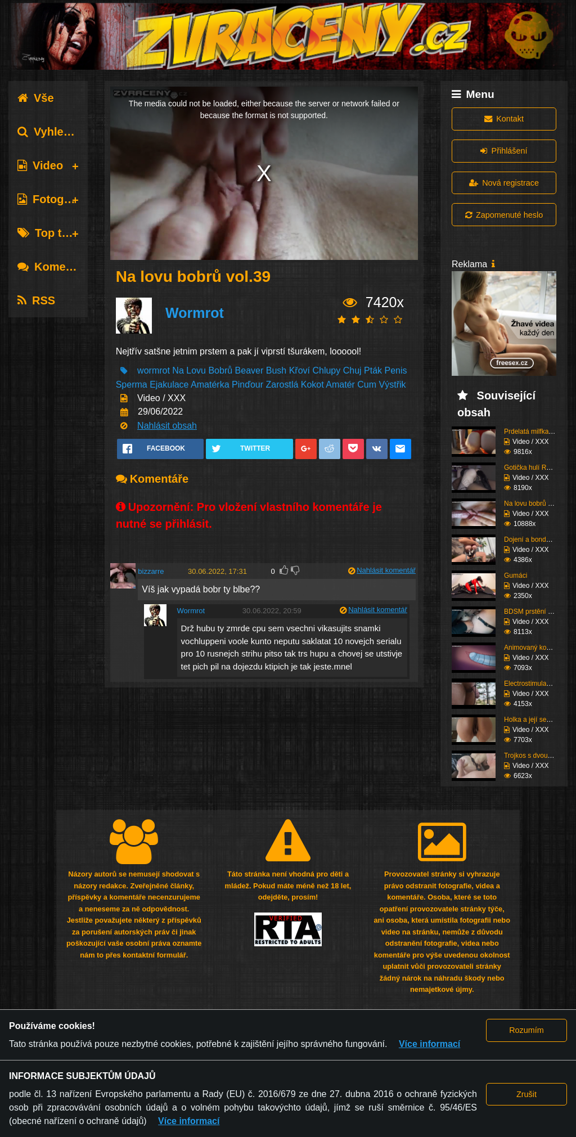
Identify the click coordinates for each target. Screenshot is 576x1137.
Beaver (249, 370)
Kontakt (504, 118)
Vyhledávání (58, 131)
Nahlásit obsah (167, 425)
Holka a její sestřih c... (537, 719)
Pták (373, 370)
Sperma (131, 384)
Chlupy (326, 370)
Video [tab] (40, 165)
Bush (276, 370)
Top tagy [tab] (49, 233)
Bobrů (220, 370)
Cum (366, 384)
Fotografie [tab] (52, 199)
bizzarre (151, 571)
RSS (36, 300)
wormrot (153, 370)
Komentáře (55, 266)
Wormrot (194, 313)
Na (177, 370)
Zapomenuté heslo (504, 214)
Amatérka (210, 384)
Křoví (299, 370)
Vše (35, 98)
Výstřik (392, 384)
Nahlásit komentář (386, 570)
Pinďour (247, 384)
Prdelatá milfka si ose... (539, 431)
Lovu (196, 370)
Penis (396, 370)
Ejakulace (169, 384)
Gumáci (515, 575)
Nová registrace (504, 182)
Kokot (312, 384)
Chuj (352, 370)
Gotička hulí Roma (532, 467)
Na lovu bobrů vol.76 (535, 503)
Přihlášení (503, 150)
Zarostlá (282, 384)
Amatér (340, 384)
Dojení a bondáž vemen (539, 539)
